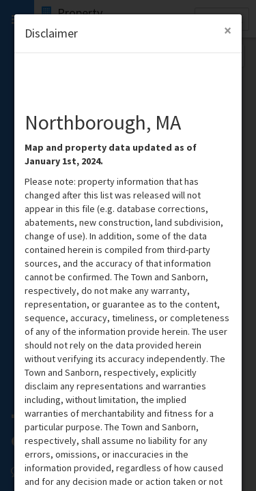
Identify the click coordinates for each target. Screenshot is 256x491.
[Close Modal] (227, 30)
